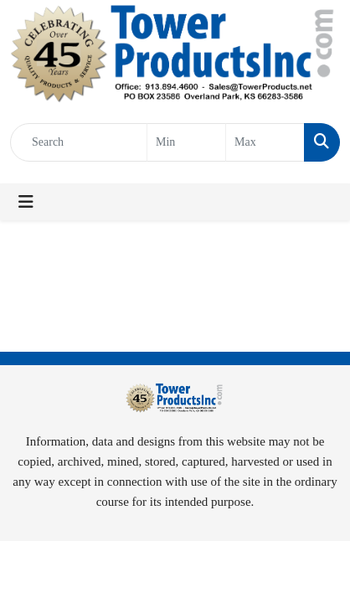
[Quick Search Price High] (265, 142)
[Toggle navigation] (26, 202)
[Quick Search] (78, 142)
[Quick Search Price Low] (186, 142)
